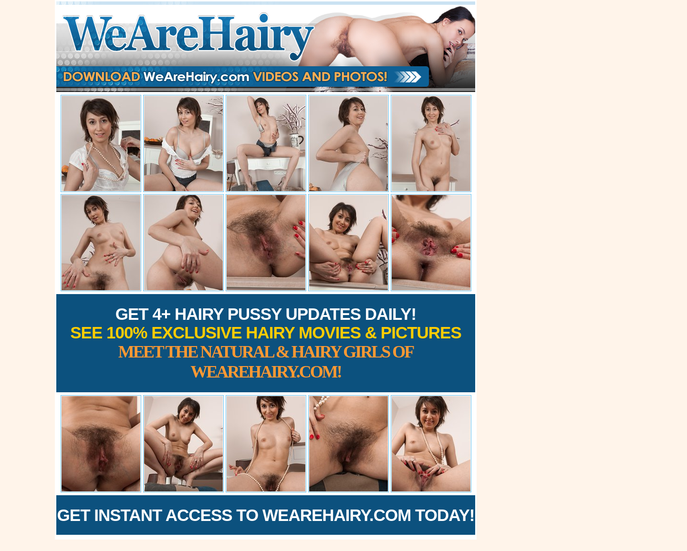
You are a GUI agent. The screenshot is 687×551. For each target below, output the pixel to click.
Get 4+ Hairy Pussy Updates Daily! (265, 343)
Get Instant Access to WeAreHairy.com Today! (266, 515)
